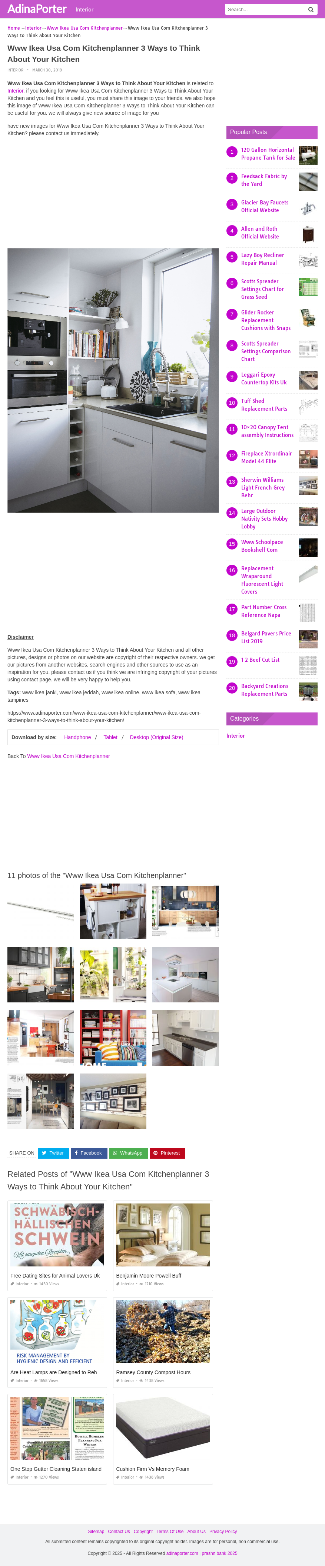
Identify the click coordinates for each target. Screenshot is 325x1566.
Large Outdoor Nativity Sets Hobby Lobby (264, 519)
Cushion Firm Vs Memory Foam (152, 1469)
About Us (197, 1531)
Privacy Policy (223, 1531)
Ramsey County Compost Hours (153, 1372)
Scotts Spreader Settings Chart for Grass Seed (262, 289)
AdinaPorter (36, 8)
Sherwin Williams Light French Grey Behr (263, 488)
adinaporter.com (182, 1553)
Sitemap (96, 1531)
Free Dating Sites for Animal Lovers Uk (55, 1276)
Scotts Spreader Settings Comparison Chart (266, 351)
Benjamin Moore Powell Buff (148, 1276)
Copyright (143, 1531)
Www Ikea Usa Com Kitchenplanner (68, 756)
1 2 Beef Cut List (260, 660)
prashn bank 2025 (220, 1553)
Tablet (110, 737)
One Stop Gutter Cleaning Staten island (56, 1469)
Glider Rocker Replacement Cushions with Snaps (266, 320)
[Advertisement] (113, 194)
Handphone (77, 737)
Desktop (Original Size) (156, 737)
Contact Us (119, 1531)
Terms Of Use (169, 1531)
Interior (84, 9)
